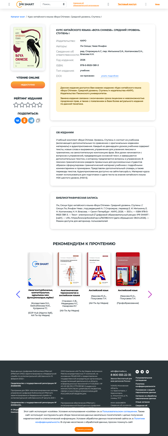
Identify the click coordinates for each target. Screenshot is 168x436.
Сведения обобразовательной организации (86, 4)
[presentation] (18, 294)
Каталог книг (18, 17)
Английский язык (98, 290)
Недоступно (28, 85)
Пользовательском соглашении (119, 411)
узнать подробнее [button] (109, 76)
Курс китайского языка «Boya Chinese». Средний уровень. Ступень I (65, 17)
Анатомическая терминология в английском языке (69, 293)
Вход (157, 4)
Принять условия (84, 429)
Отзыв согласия (143, 402)
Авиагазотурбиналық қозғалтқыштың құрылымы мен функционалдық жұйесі (40, 294)
